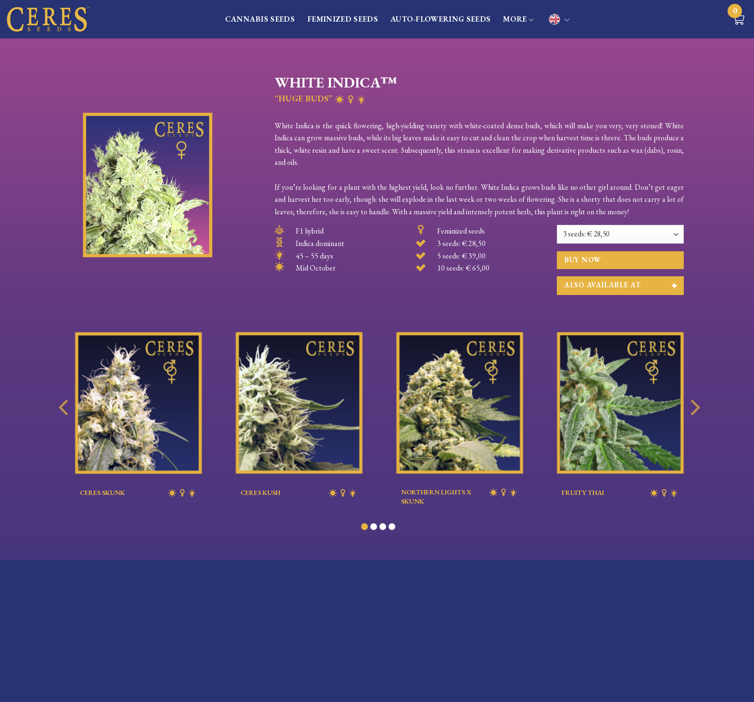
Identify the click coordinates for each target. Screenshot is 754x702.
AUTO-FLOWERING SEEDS (440, 19)
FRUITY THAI (620, 493)
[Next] (694, 426)
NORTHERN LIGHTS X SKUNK (459, 496)
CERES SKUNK (138, 493)
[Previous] (65, 426)
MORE (518, 19)
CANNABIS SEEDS (260, 19)
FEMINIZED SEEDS (342, 19)
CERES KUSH (299, 493)
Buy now (582, 259)
